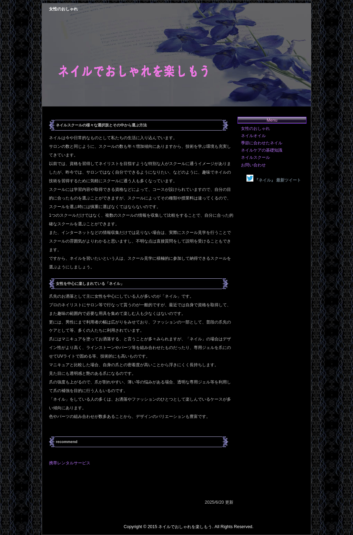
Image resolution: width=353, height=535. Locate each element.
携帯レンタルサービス (69, 463)
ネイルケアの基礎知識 (261, 150)
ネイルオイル (253, 135)
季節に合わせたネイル (261, 143)
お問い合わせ (253, 165)
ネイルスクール (255, 157)
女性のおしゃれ (255, 128)
